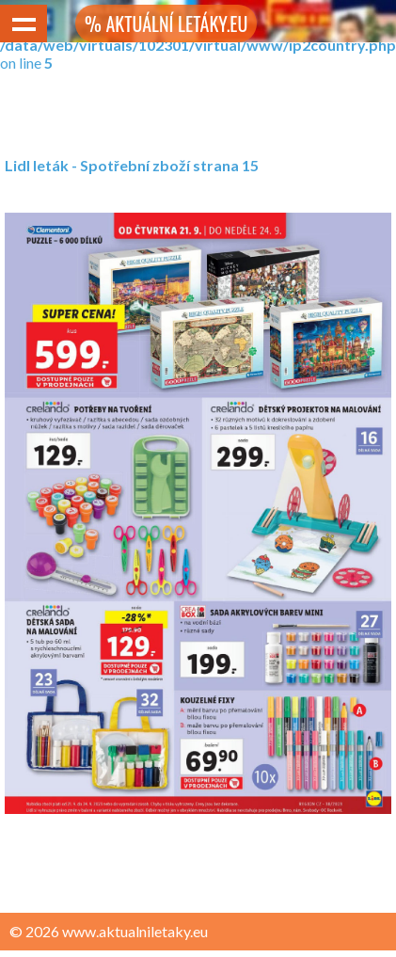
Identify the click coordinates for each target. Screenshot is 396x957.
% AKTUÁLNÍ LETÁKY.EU (166, 23)
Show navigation (23, 23)
